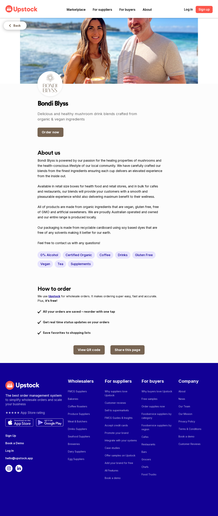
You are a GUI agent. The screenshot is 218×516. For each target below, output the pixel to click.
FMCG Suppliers (77, 391)
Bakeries (73, 398)
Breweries (74, 443)
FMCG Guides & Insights (119, 417)
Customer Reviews (189, 443)
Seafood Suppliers (79, 436)
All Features (111, 470)
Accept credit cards (116, 425)
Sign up (204, 9)
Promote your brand (116, 432)
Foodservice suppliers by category (157, 415)
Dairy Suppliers (77, 451)
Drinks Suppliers (77, 428)
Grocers (146, 459)
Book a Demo (14, 443)
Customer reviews (115, 402)
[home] (21, 9)
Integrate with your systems (121, 440)
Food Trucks (149, 474)
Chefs (145, 466)
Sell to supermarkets (117, 410)
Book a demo (113, 477)
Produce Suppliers (79, 413)
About (147, 9)
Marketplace (76, 9)
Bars (144, 451)
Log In (9, 450)
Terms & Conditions (190, 428)
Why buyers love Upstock (157, 391)
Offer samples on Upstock (120, 455)
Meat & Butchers (77, 421)
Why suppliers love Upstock (116, 393)
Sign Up (10, 435)
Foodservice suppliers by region (157, 427)
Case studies (112, 447)
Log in (188, 9)
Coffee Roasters (77, 406)
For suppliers (102, 9)
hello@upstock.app (19, 458)
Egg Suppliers (76, 459)
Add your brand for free (119, 462)
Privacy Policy (187, 421)
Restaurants (148, 444)
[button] (76, 9)
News (182, 398)
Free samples (149, 398)
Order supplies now (153, 406)
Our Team (184, 406)
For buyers (127, 9)
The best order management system (33, 395)
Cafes (145, 436)
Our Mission (185, 413)
